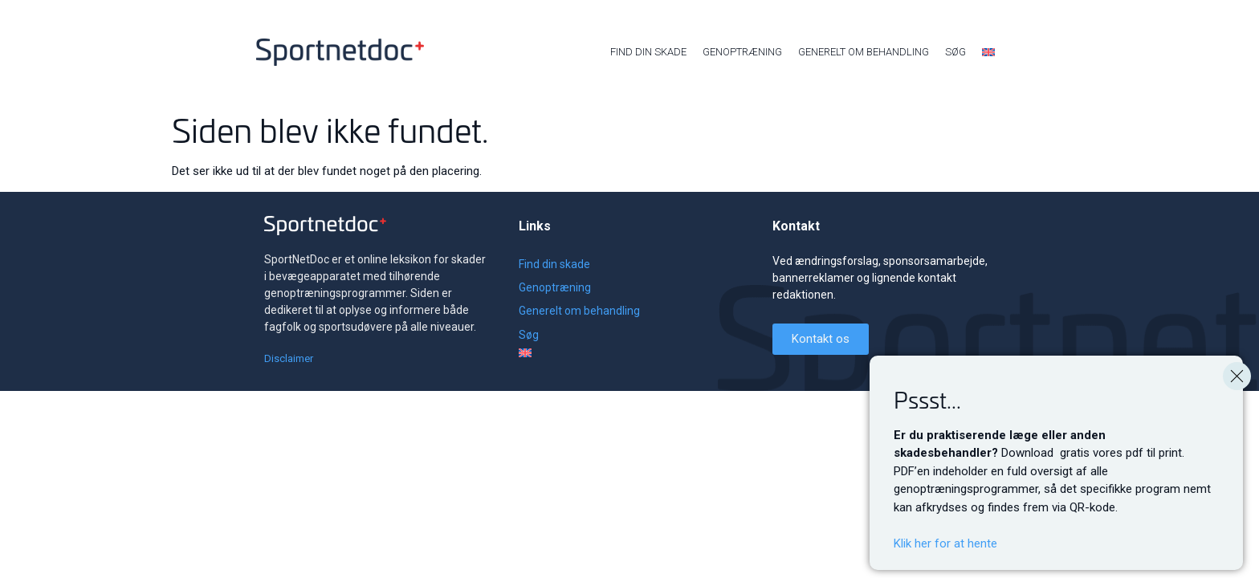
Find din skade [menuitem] (648, 52)
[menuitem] (988, 52)
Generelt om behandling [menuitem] (863, 52)
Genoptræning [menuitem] (742, 52)
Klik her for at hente (945, 565)
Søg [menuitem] (955, 52)
